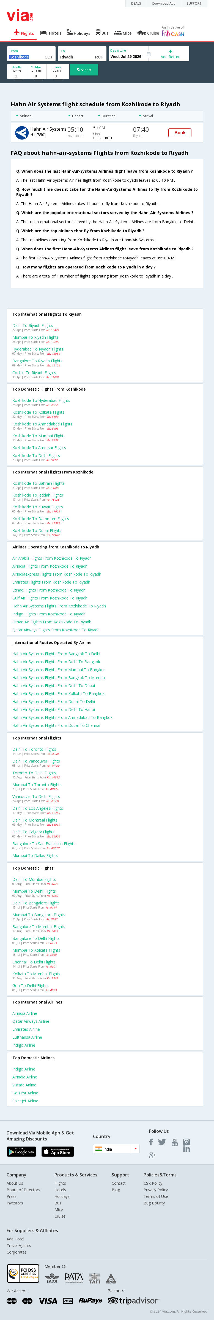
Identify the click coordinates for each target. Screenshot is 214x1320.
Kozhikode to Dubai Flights (36, 530)
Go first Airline (25, 1092)
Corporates (17, 1252)
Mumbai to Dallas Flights (35, 855)
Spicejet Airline (25, 1100)
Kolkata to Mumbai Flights (36, 973)
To (63, 51)
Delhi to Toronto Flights (34, 749)
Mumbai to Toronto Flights (37, 784)
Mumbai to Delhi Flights (34, 891)
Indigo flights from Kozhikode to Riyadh (49, 613)
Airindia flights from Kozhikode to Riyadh (49, 566)
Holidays (62, 1196)
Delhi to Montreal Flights (34, 820)
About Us (15, 1183)
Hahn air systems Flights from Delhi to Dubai (53, 685)
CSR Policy (153, 1183)
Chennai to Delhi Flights (34, 962)
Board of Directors (23, 1189)
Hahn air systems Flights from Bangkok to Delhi (56, 653)
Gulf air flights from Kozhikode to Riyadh (49, 598)
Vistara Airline (24, 1085)
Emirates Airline (26, 1029)
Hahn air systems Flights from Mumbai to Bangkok (59, 669)
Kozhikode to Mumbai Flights (38, 435)
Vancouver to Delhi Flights (36, 796)
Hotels (60, 1189)
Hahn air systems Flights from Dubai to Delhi (53, 701)
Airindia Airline (24, 1013)
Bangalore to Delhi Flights (36, 938)
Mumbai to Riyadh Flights (35, 337)
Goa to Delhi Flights (30, 985)
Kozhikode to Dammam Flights (40, 518)
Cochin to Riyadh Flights (34, 372)
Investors (15, 1203)
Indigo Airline (23, 1045)
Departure (118, 50)
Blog (116, 1189)
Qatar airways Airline (30, 1021)
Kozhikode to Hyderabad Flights (41, 400)
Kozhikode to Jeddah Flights (37, 495)
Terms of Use (156, 1196)
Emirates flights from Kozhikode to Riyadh (51, 582)
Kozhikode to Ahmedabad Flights (42, 424)
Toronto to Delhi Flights (34, 772)
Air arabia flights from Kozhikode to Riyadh (52, 558)
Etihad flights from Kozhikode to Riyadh (49, 590)
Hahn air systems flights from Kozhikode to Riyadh (59, 606)
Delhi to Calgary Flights (33, 831)
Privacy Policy (156, 1189)
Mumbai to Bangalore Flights (38, 914)
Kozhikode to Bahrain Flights (38, 483)
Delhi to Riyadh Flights (32, 325)
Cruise (59, 1216)
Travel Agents (19, 1245)
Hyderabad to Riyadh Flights (37, 349)
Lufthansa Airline (27, 1037)
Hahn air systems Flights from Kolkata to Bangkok (58, 693)
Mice (58, 1209)
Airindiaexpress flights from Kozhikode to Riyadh (56, 574)
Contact (119, 1183)
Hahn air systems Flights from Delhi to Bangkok (56, 661)
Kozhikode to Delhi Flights (36, 455)
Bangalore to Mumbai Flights (38, 926)
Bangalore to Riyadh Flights (37, 360)
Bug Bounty (154, 1203)
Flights (60, 1183)
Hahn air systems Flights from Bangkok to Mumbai (59, 677)
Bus (57, 1203)
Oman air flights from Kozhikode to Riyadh (51, 621)
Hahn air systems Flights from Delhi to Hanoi (53, 709)
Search (84, 70)
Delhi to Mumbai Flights (34, 879)
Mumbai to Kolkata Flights (36, 950)
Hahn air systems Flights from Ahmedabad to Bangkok (62, 717)
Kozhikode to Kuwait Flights (37, 506)
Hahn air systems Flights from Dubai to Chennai (56, 725)
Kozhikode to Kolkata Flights (38, 412)
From (14, 51)
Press (12, 1196)
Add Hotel (15, 1238)
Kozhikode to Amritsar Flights (39, 447)
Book (179, 132)
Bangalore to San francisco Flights (43, 843)
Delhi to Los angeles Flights (37, 808)
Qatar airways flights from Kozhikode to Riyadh (56, 629)
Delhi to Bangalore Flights (36, 903)
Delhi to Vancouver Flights (36, 761)
